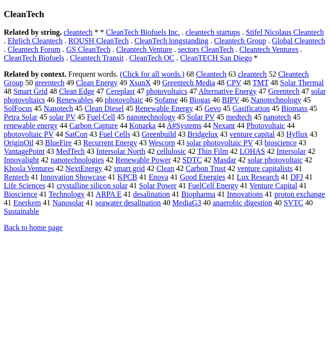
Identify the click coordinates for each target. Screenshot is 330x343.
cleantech (78, 32)
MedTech (70, 151)
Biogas (199, 100)
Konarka (142, 125)
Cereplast (120, 91)
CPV (233, 83)
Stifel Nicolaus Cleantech (285, 32)
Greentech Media (188, 83)
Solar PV (200, 117)
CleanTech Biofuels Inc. (143, 32)
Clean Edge (77, 91)
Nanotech (58, 108)
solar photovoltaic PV (220, 143)
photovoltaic (124, 100)
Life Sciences (24, 186)
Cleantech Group (240, 41)
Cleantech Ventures (268, 49)
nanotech (277, 117)
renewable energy (31, 125)
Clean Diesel (104, 108)
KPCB (127, 177)
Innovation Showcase (73, 177)
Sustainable (21, 211)
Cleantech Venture (144, 49)
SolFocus (18, 108)
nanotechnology (151, 117)
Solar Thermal (302, 83)
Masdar (224, 160)
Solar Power (158, 186)
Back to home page (33, 227)
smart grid (129, 168)
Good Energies (202, 177)
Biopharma (198, 194)
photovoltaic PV (28, 134)
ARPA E (108, 194)
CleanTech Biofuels (34, 58)
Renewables (74, 100)
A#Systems (184, 125)
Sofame (166, 100)
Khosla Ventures (29, 168)
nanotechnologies (77, 160)
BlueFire (58, 143)
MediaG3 (186, 203)
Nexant (224, 125)
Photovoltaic (265, 125)
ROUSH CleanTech (98, 41)
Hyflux (297, 134)
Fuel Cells (114, 134)
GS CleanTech (88, 49)
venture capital (252, 134)
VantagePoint (24, 151)
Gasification (251, 108)
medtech (239, 117)
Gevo (212, 108)
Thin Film (212, 151)
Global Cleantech (298, 41)
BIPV (230, 100)
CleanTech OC (151, 58)
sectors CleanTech (206, 49)
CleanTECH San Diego (216, 58)
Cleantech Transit (96, 58)
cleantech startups (213, 32)
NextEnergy (83, 168)
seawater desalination (128, 203)
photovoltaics (166, 91)
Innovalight (21, 160)
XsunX (139, 83)
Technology (67, 194)
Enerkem (27, 203)
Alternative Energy (228, 91)
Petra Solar (21, 117)
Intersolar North (121, 151)
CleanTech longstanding (171, 41)
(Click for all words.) (152, 74)
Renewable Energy (164, 108)
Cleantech (211, 74)
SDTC (192, 160)
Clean (165, 168)
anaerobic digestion (242, 203)
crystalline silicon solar (92, 186)
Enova (159, 177)
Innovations (245, 194)
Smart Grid (30, 91)
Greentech (283, 91)
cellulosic (171, 151)
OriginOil (18, 143)
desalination (151, 194)
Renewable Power (143, 160)
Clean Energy (96, 83)
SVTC (293, 203)
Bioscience (20, 194)
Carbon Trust (206, 168)
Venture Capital (273, 186)
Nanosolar (68, 203)
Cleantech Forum (34, 49)
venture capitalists (265, 168)
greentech (49, 83)
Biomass (294, 108)
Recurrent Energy (110, 143)
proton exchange (299, 194)
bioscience (281, 143)
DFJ (296, 177)
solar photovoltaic (275, 160)
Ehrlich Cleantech (35, 41)
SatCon (76, 134)
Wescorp (162, 143)
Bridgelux (203, 134)
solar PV (62, 117)
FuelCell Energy (213, 186)
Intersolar (291, 151)
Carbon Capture (93, 125)
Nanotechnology (276, 100)
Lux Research (258, 177)
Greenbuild (159, 134)
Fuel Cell (101, 117)
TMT (260, 83)
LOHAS (252, 151)
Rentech (16, 177)
